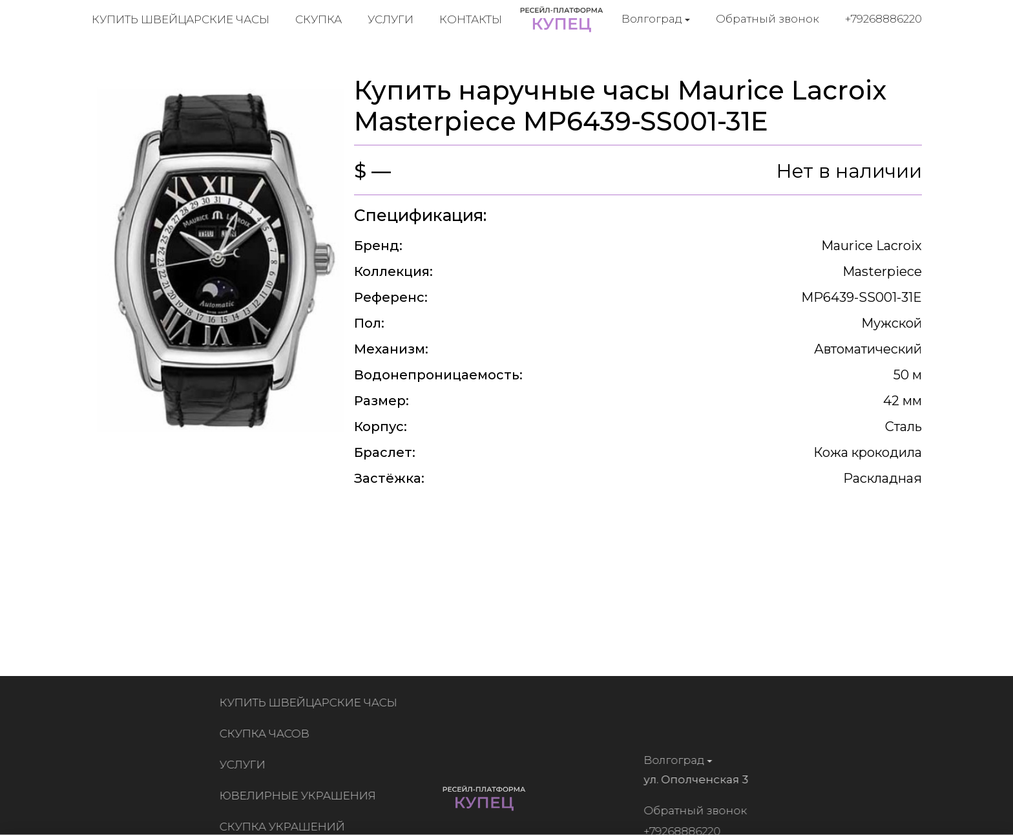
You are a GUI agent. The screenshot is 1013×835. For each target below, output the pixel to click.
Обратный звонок (767, 18)
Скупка (318, 19)
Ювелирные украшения (300, 795)
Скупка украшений (285, 826)
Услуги (390, 19)
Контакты (470, 19)
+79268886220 (883, 18)
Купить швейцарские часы (180, 19)
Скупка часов (267, 733)
